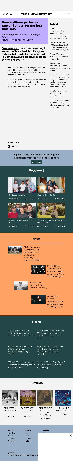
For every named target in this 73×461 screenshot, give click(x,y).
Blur (7, 59)
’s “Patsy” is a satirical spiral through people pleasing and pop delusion (21, 365)
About (10, 430)
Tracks (28, 438)
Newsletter (12, 433)
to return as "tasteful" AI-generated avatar (59, 93)
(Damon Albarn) (18, 40)
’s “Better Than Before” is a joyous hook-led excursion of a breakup (51, 365)
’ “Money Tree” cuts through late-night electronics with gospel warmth (50, 350)
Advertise (11, 436)
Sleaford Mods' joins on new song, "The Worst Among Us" (59, 46)
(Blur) (30, 40)
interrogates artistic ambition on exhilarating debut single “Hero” (20, 350)
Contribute (12, 441)
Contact (11, 438)
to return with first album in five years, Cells (59, 56)
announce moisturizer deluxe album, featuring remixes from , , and (59, 34)
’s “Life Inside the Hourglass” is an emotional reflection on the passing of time (50, 334)
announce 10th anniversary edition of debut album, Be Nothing (59, 104)
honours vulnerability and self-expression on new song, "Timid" (60, 67)
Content (28, 430)
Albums (28, 441)
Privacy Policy (28, 455)
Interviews (13, 199)
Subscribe (36, 162)
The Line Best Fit (36, 14)
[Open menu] (69, 14)
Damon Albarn (10, 48)
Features (28, 436)
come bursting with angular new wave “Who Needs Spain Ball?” (21, 333)
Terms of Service (14, 455)
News (5, 40)
